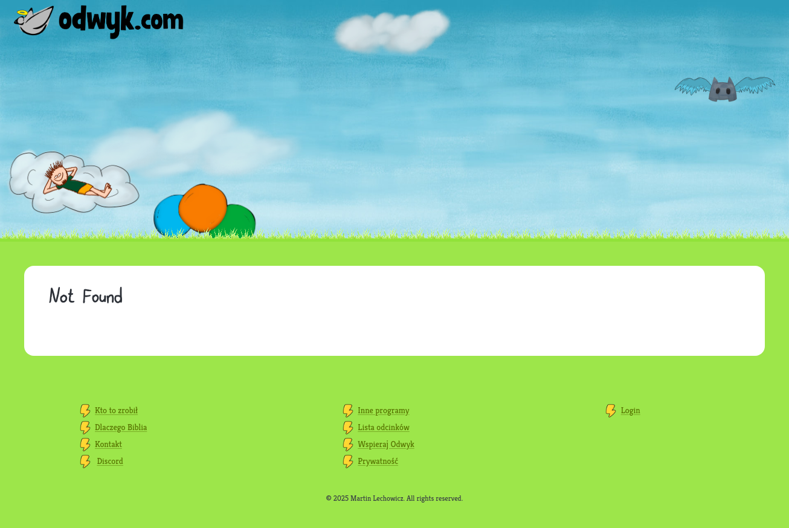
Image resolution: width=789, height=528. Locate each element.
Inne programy (383, 410)
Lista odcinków (383, 427)
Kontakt (108, 444)
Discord (110, 461)
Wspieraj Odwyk (386, 444)
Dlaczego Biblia (121, 427)
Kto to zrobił (116, 410)
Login (630, 410)
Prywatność (378, 461)
